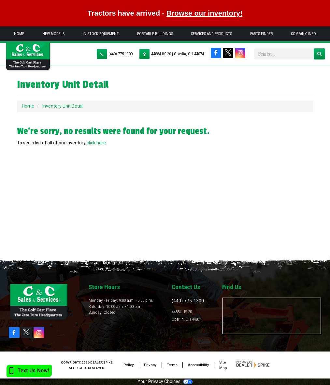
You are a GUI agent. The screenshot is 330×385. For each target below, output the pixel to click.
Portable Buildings (155, 34)
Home (19, 34)
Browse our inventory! (204, 13)
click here (96, 142)
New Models (53, 34)
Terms (172, 365)
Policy (128, 365)
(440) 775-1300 (120, 53)
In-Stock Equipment (101, 34)
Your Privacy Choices (164, 381)
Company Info (303, 34)
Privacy (150, 365)
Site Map (223, 365)
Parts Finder (261, 34)
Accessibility (198, 365)
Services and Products (211, 34)
